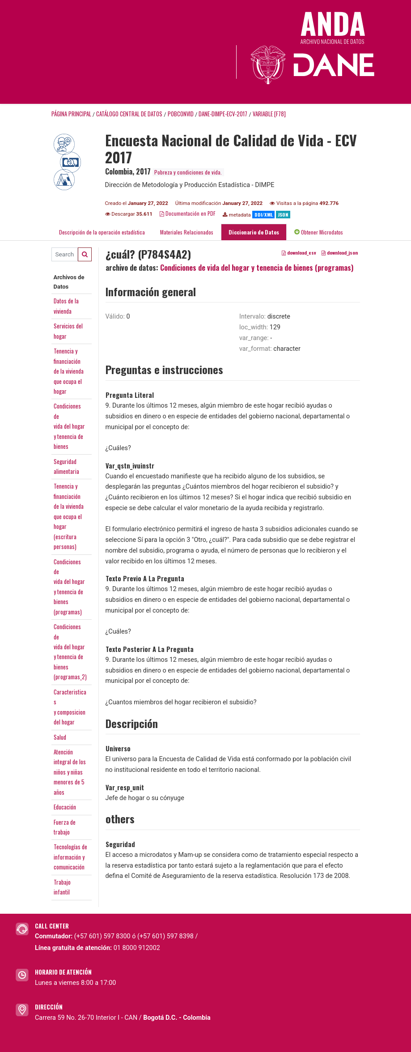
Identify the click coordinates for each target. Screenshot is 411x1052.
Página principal (71, 114)
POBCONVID (181, 114)
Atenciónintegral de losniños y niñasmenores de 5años (70, 771)
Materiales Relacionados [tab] (186, 232)
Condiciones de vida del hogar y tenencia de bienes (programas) (256, 267)
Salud (60, 737)
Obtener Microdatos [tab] (318, 232)
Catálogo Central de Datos (129, 114)
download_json (340, 252)
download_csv (299, 252)
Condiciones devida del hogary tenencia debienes (69, 426)
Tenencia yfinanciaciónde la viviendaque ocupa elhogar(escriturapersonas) (69, 516)
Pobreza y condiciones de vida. (188, 172)
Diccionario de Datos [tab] (254, 232)
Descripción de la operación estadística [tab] (102, 232)
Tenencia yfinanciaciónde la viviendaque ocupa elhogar (69, 371)
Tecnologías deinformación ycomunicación (70, 856)
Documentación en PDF (188, 213)
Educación (65, 806)
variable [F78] (269, 114)
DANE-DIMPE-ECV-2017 (223, 114)
